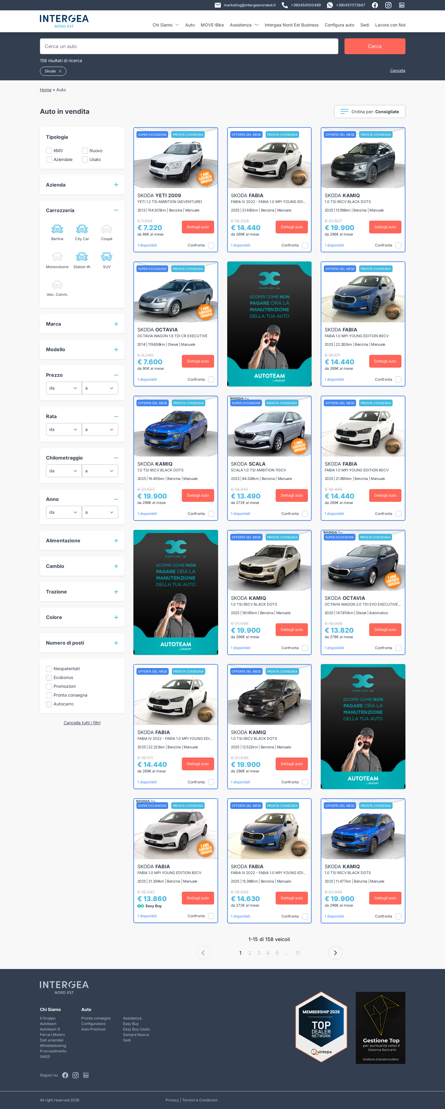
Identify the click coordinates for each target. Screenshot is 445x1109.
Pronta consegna (96, 1018)
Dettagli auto (198, 227)
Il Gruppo (47, 1018)
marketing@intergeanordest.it (245, 5)
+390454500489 (301, 5)
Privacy (172, 1100)
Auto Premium (93, 1029)
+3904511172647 (346, 5)
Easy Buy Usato (136, 1029)
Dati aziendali (51, 1040)
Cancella (397, 70)
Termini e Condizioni (199, 1100)
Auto (190, 24)
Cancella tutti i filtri (82, 722)
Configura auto (339, 24)
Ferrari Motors (52, 1034)
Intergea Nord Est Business (292, 24)
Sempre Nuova (136, 1034)
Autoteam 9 (50, 1029)
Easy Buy (131, 1023)
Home (45, 89)
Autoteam (48, 1023)
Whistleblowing (53, 1045)
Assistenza (244, 24)
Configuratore (93, 1023)
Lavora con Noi (390, 24)
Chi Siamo (166, 24)
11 (297, 953)
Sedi (364, 24)
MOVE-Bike (212, 24)
